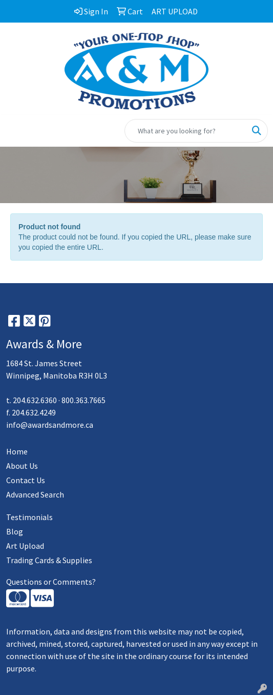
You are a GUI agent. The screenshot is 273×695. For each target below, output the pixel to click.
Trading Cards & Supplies (49, 560)
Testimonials (29, 517)
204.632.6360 (35, 400)
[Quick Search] (185, 131)
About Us (22, 466)
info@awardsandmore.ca (49, 425)
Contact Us (25, 480)
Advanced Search (35, 494)
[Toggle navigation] (16, 131)
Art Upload (25, 546)
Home (17, 451)
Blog (14, 531)
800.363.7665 (83, 400)
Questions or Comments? (51, 582)
